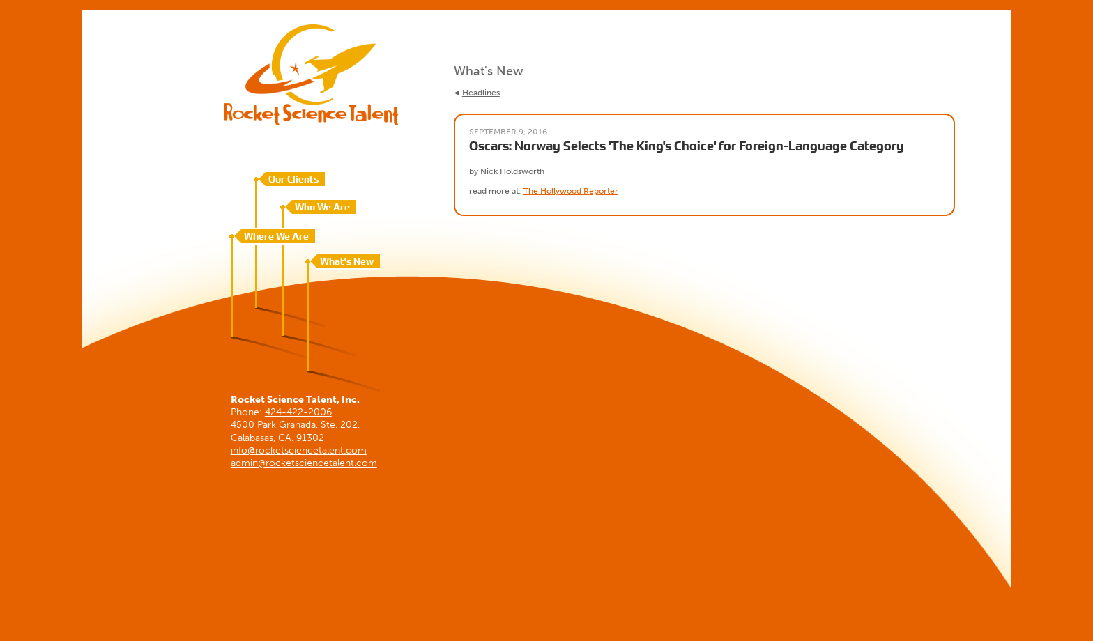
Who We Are (322, 207)
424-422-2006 (298, 412)
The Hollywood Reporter (570, 191)
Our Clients (293, 179)
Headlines (481, 93)
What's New (347, 261)
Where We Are (276, 236)
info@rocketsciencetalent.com (299, 450)
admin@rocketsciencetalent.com (304, 463)
